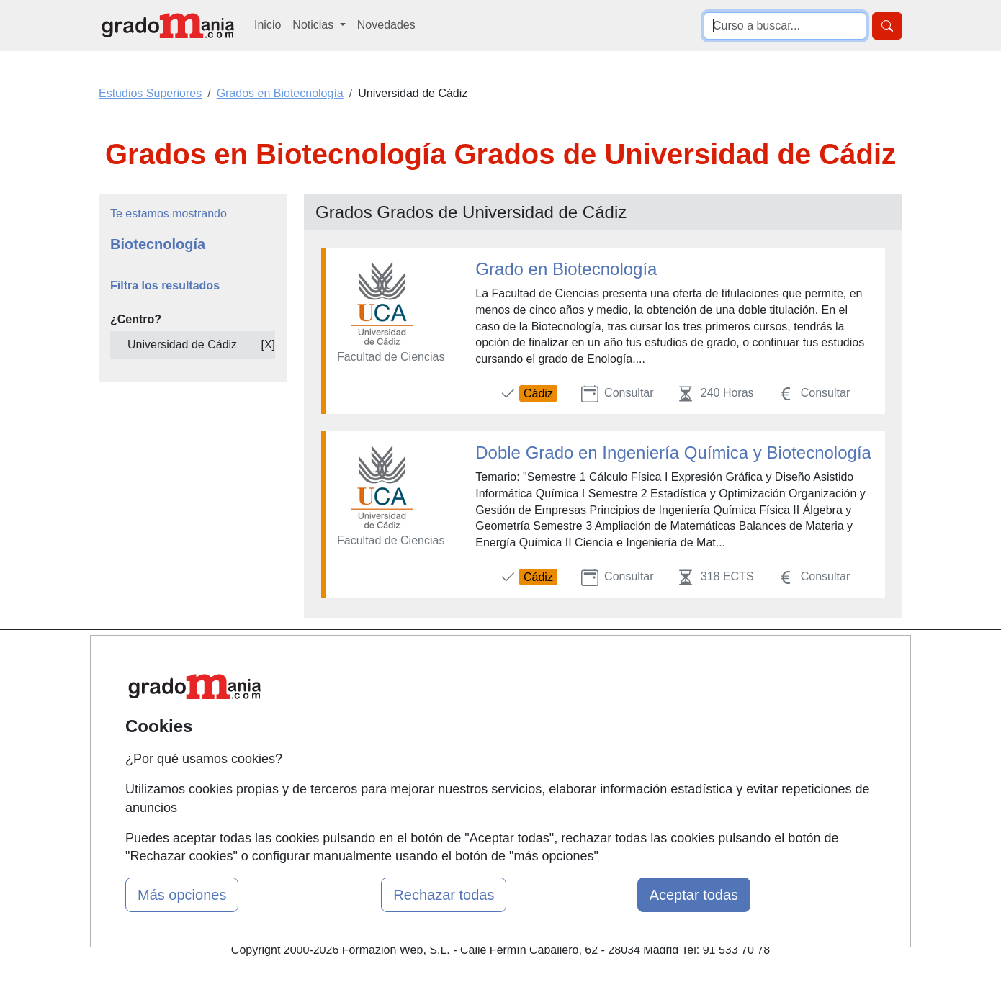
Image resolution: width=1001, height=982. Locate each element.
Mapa (329, 660)
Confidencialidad (631, 688)
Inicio (267, 25)
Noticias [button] (314, 25)
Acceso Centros (356, 771)
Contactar (614, 660)
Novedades (386, 25)
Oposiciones (484, 804)
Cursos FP (479, 704)
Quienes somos (355, 688)
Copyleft (610, 744)
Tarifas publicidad (360, 716)
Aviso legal (617, 716)
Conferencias (486, 732)
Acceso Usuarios (358, 744)
